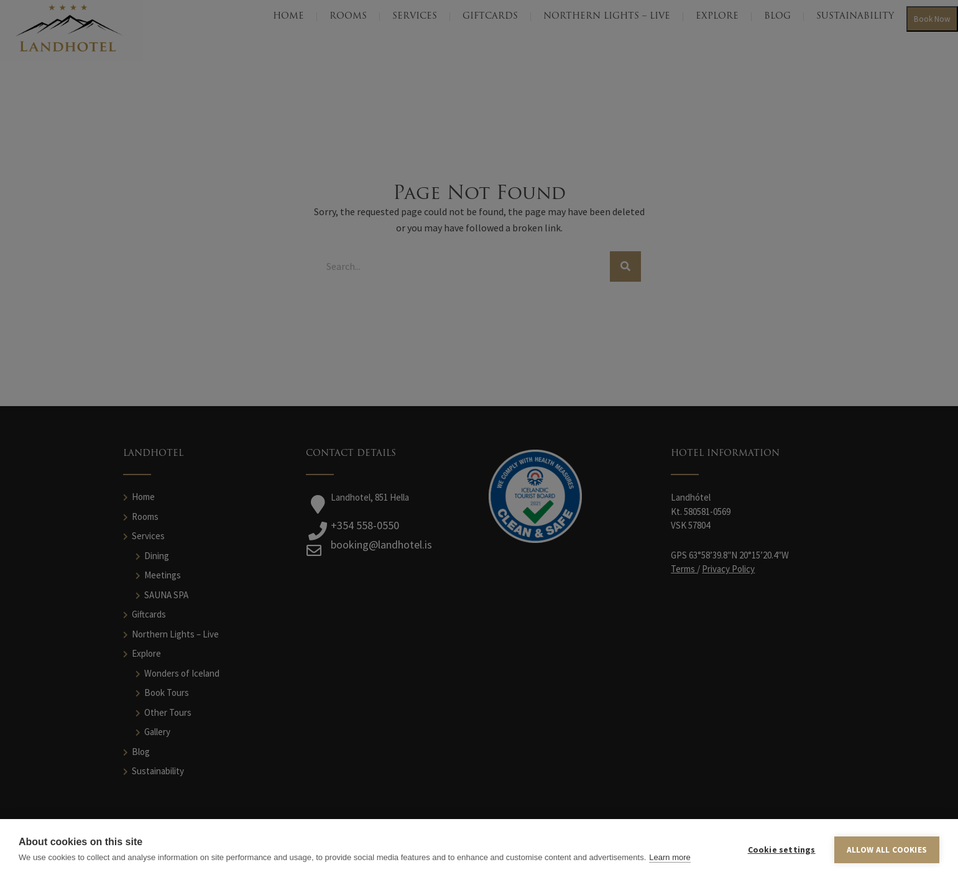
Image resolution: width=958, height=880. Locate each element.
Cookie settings (782, 850)
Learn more (669, 857)
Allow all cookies (887, 850)
